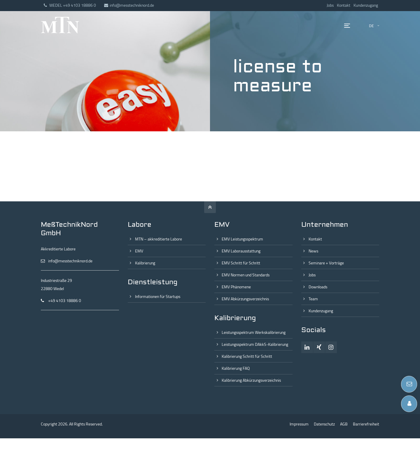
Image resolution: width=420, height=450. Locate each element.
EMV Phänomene (236, 287)
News (313, 251)
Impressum (299, 424)
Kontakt (343, 5)
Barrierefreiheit (366, 424)
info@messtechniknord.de (129, 5)
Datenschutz (324, 424)
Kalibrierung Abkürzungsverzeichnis (251, 380)
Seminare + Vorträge (326, 263)
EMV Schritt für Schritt (241, 263)
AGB (344, 424)
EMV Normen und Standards (246, 275)
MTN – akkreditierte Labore (158, 239)
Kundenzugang (366, 5)
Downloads (318, 287)
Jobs (330, 5)
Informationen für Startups (157, 296)
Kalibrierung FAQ (236, 368)
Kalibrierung (145, 263)
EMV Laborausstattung (241, 251)
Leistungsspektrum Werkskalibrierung (254, 332)
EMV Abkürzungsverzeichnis (245, 299)
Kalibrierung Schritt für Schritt (247, 356)
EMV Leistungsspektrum (242, 239)
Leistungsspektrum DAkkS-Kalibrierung (255, 344)
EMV (139, 251)
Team (313, 299)
